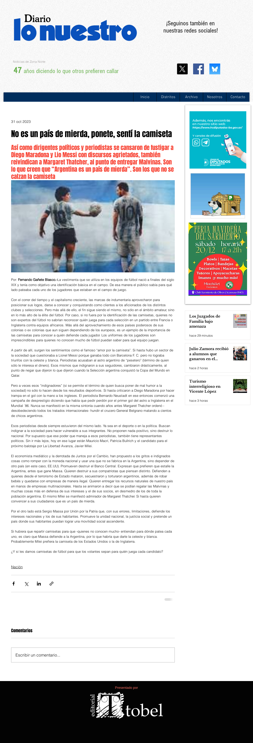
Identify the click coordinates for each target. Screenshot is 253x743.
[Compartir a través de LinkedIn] (38, 583)
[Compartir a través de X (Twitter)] (26, 583)
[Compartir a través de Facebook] (13, 583)
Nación (17, 567)
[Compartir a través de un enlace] (51, 583)
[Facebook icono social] (198, 69)
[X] (182, 69)
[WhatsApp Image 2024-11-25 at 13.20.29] (214, 69)
